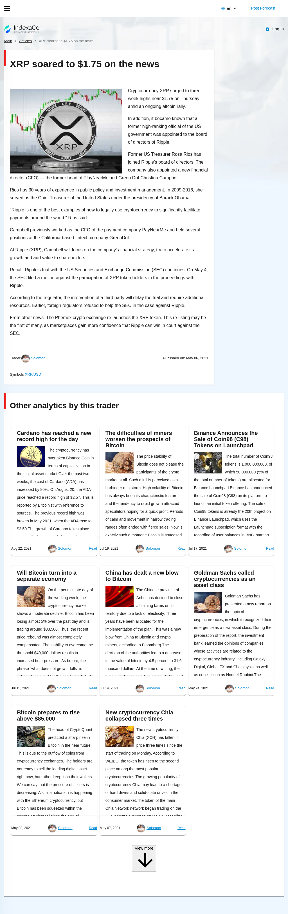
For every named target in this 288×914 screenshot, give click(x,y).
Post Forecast (263, 8)
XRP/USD (33, 374)
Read (93, 548)
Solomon (38, 358)
